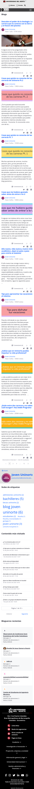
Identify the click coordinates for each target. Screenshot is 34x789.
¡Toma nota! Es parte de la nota (12, 593)
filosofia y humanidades (12, 519)
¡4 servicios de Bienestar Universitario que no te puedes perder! (16, 555)
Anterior (9, 614)
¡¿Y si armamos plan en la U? (11, 542)
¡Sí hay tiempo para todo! (10, 587)
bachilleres (13, 498)
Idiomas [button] (11, 5)
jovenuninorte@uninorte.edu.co (22, 478)
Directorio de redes (17, 780)
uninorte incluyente (10, 527)
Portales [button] (19, 5)
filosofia (21, 516)
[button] (25, 5)
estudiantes (9, 516)
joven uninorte (12, 523)
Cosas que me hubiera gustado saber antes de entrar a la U (14, 193)
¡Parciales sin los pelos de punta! (13, 574)
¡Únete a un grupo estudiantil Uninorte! (15, 600)
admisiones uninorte (13, 495)
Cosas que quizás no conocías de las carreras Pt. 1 (16, 136)
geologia (7, 521)
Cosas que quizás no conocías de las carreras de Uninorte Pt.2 (16, 79)
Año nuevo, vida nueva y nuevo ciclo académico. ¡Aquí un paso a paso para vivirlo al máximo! (16, 251)
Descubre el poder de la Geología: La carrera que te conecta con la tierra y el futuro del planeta (16, 23)
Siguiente (25, 614)
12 (24, 464)
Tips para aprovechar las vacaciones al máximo (16, 295)
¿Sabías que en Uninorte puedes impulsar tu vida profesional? (15, 352)
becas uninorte (11, 502)
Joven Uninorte (10, 29)
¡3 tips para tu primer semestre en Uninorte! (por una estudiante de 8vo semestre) (16, 548)
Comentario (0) (17, 73)
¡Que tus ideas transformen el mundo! (14, 580)
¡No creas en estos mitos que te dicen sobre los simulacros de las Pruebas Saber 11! (16, 568)
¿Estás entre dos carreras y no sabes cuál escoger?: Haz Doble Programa (16, 406)
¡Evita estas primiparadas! (11, 561)
